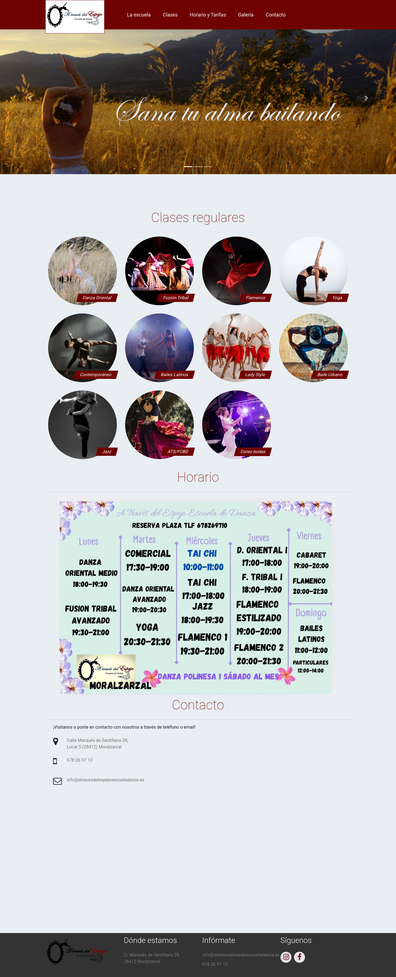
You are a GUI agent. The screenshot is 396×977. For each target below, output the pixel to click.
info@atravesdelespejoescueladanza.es (105, 779)
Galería (246, 15)
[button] (29, 98)
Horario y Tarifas (208, 15)
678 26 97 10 (79, 760)
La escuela (139, 15)
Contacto (276, 15)
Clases (170, 15)
